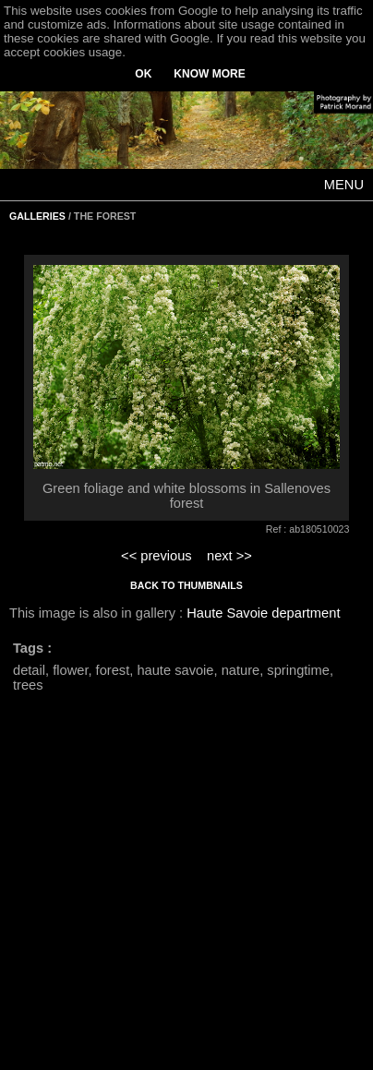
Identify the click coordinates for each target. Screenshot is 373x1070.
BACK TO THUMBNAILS (186, 585)
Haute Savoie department (263, 613)
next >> (229, 555)
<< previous (156, 555)
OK (143, 73)
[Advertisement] (173, 891)
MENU (344, 184)
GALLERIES (37, 216)
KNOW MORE (209, 73)
